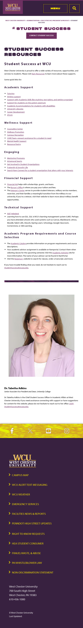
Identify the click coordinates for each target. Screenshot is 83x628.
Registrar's (18, 258)
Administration (33, 20)
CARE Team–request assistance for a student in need (29, 138)
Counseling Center (15, 128)
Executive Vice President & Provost (55, 20)
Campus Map (20, 475)
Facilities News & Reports (29, 513)
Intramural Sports (14, 161)
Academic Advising (60, 252)
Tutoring (10, 93)
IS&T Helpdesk (13, 213)
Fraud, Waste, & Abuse (26, 553)
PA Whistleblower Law (27, 562)
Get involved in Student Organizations (23, 164)
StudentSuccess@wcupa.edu (16, 267)
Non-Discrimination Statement (32, 572)
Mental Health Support (16, 141)
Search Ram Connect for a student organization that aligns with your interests (40, 170)
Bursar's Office (17, 187)
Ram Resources (38, 73)
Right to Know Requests (28, 533)
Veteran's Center (18, 190)
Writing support (14, 96)
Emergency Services (25, 504)
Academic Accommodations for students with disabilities (31, 105)
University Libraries (15, 108)
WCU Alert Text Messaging (29, 484)
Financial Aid (12, 184)
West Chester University (15, 20)
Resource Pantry (14, 144)
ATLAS (10, 115)
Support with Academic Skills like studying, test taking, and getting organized (40, 99)
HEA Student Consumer (27, 543)
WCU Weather (21, 494)
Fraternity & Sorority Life (17, 167)
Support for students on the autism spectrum (26, 102)
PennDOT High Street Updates (32, 523)
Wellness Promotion (15, 132)
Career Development (16, 112)
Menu (55, 8)
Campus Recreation (15, 135)
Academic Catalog (18, 243)
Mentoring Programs (16, 158)
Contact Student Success (41, 35)
